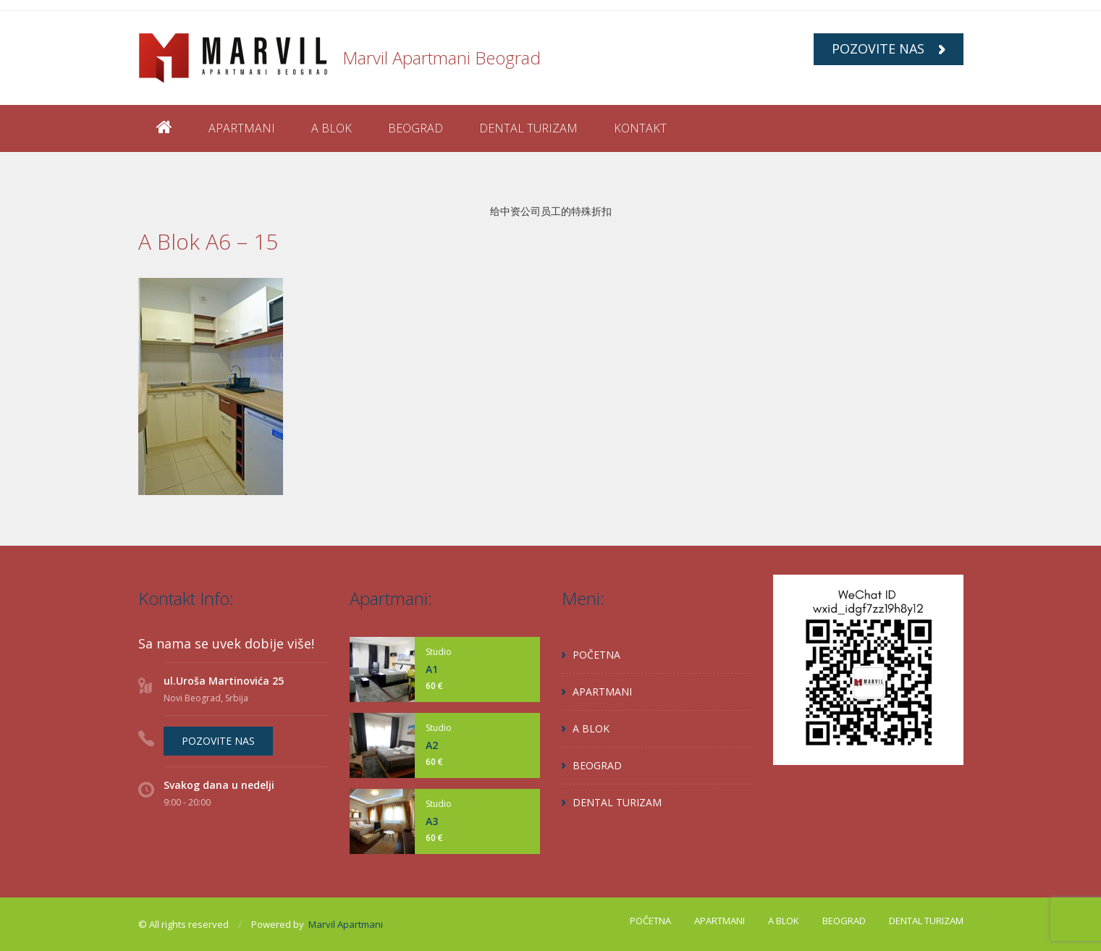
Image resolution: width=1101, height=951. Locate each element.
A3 (432, 821)
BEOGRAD (415, 128)
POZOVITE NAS (888, 48)
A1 (432, 669)
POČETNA (596, 655)
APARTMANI (241, 128)
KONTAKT (640, 128)
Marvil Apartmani (345, 924)
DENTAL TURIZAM (528, 128)
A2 (432, 745)
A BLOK (331, 128)
